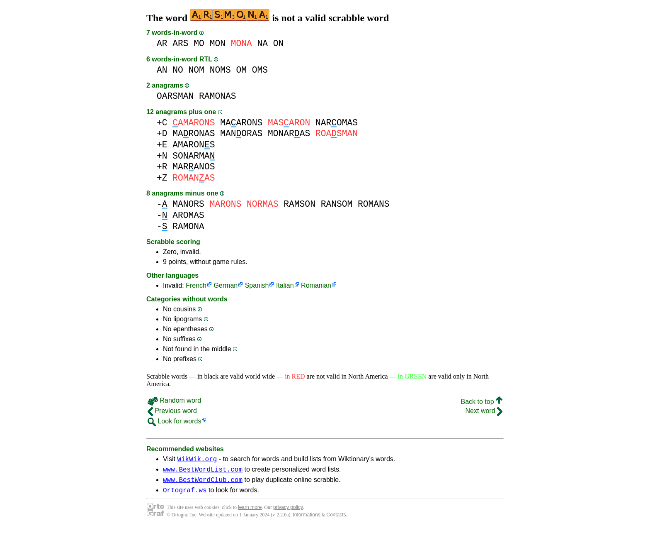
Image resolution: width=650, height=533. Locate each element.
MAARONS (241, 123)
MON (218, 43)
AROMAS (188, 215)
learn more (250, 512)
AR (162, 43)
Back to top (482, 401)
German (225, 285)
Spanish (257, 285)
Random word (174, 400)
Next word (484, 410)
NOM (196, 70)
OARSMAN (175, 96)
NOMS (220, 70)
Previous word (172, 410)
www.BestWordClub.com (203, 483)
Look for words (174, 421)
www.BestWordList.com (203, 471)
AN (162, 70)
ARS (180, 43)
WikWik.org (197, 460)
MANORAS (241, 133)
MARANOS (193, 167)
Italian (285, 285)
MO (199, 43)
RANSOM (337, 204)
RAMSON (299, 204)
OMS (260, 70)
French (196, 285)
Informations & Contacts (319, 520)
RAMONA (188, 226)
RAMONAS (217, 96)
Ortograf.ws (185, 494)
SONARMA (193, 156)
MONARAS (289, 133)
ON (278, 43)
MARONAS (193, 133)
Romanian (316, 285)
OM (241, 70)
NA (262, 43)
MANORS (188, 204)
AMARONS (193, 145)
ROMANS (374, 204)
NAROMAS (336, 123)
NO (177, 70)
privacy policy (288, 512)
